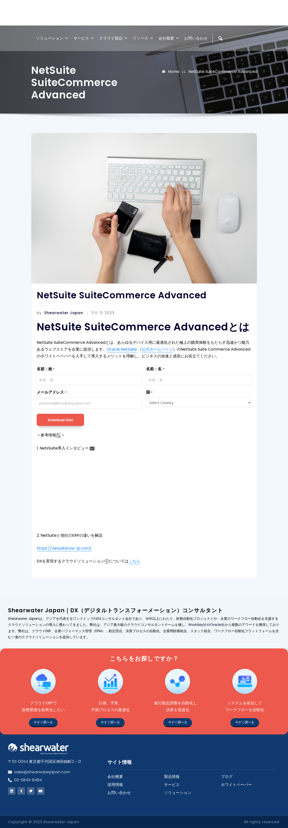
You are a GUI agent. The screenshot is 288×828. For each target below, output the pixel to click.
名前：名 (155, 369)
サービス (83, 38)
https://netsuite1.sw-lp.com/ (64, 548)
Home (173, 71)
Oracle (215, 624)
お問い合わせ (196, 38)
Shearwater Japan (60, 312)
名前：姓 (46, 369)
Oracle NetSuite (122, 349)
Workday (195, 624)
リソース (143, 38)
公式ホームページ (157, 349)
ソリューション (52, 38)
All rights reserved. (262, 821)
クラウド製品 (113, 38)
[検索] (221, 48)
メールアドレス (51, 392)
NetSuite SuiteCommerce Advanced (222, 71)
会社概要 (168, 38)
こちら (134, 561)
